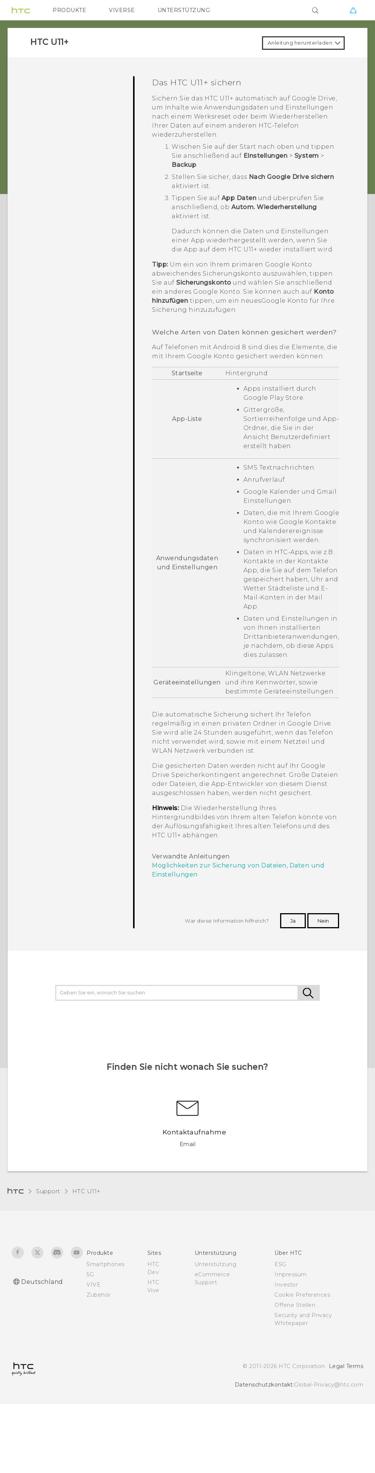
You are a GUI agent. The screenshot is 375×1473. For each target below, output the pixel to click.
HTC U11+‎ (86, 1191)
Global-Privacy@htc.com (328, 1384)
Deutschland (42, 1281)
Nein (323, 921)
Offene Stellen (294, 1305)
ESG (280, 1264)
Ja (293, 921)
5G (90, 1274)
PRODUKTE (69, 10)
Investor (286, 1284)
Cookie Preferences (302, 1294)
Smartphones (106, 1264)
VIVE (94, 1284)
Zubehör (99, 1294)
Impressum (290, 1274)
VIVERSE (122, 10)
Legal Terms (346, 1366)
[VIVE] (353, 10)
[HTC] (21, 10)
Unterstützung (216, 1264)
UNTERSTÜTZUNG (184, 10)
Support (48, 1191)
